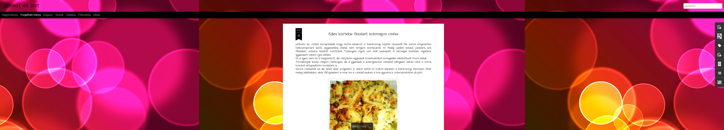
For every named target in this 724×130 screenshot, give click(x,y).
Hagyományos (10, 14)
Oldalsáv (71, 14)
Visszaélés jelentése (402, 127)
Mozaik (59, 14)
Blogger (388, 127)
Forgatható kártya (30, 14)
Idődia (96, 14)
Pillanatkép (84, 14)
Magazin (48, 14)
